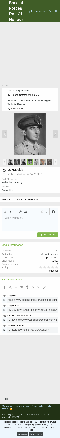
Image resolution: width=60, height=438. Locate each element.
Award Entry (8, 190)
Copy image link (9, 295)
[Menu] (4, 11)
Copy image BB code (11, 305)
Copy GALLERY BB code (13, 325)
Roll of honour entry (12, 182)
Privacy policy (38, 406)
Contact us (7, 406)
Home (5, 409)
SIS (56, 250)
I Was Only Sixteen (18, 90)
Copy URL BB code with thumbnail (17, 315)
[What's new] (50, 11)
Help (49, 406)
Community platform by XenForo (26, 415)
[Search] (56, 11)
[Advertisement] (30, 54)
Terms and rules (22, 406)
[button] (5, 162)
